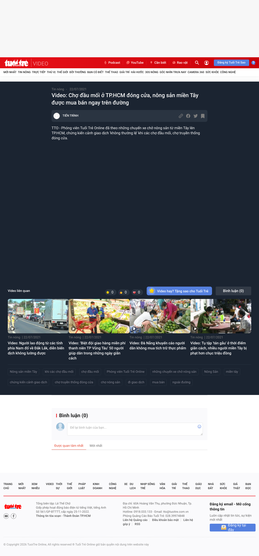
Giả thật (236, 486)
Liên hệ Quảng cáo (135, 520)
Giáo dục (199, 486)
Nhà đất (211, 486)
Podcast (111, 62)
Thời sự (59, 486)
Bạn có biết (95, 72)
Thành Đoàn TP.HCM (77, 516)
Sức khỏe (212, 72)
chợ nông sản (110, 382)
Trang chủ (7, 486)
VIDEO (40, 63)
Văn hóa (162, 486)
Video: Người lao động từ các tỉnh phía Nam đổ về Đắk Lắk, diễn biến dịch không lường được (36, 348)
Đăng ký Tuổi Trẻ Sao (231, 62)
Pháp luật (82, 486)
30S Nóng (151, 72)
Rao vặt (180, 62)
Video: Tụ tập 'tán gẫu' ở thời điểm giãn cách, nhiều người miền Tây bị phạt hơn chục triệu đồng (218, 348)
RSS (137, 524)
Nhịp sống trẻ (148, 486)
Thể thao (111, 72)
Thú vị (51, 72)
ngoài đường (181, 382)
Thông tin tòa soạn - (49, 516)
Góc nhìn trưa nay (173, 72)
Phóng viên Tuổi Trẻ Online (126, 372)
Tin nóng (24, 72)
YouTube (134, 62)
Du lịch (133, 486)
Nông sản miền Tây (23, 372)
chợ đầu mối (90, 372)
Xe (125, 484)
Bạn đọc (248, 486)
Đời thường (77, 72)
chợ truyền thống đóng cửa (74, 382)
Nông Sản (211, 372)
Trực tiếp (39, 72)
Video (50, 484)
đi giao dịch (136, 382)
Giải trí (124, 72)
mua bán (158, 382)
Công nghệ (228, 72)
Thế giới (62, 72)
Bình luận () (233, 291)
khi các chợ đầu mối (59, 372)
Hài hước (137, 72)
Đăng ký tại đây (237, 527)
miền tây (232, 372)
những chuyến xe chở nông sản (174, 372)
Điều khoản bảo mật (165, 520)
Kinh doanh (97, 486)
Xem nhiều (36, 486)
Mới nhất (10, 72)
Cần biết (157, 62)
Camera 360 (196, 72)
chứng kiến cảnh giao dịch (28, 382)
